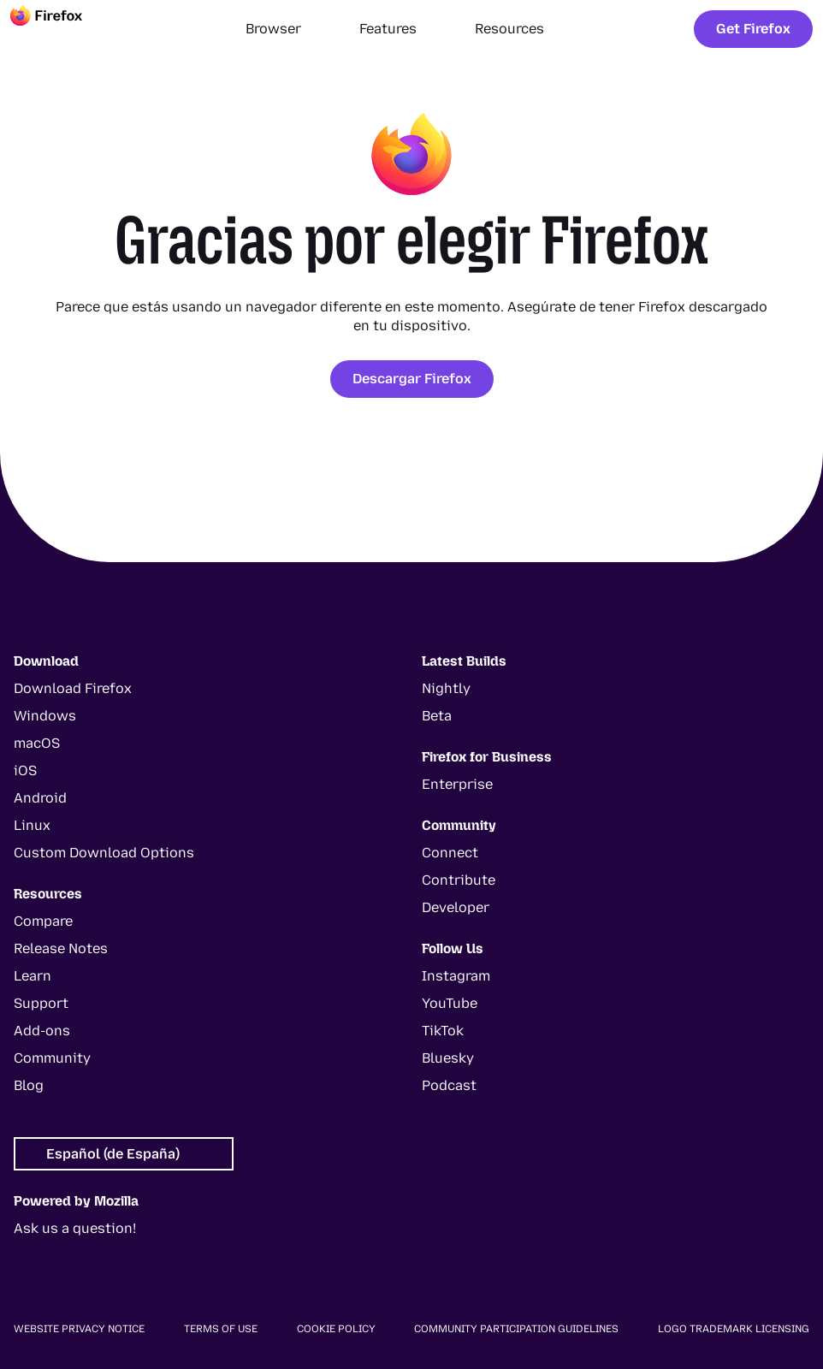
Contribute (458, 880)
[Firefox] (61, 29)
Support (41, 1003)
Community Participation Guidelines (516, 1329)
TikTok (443, 1030)
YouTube (449, 1003)
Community (52, 1058)
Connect (450, 853)
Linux (32, 825)
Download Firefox (73, 688)
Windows (45, 716)
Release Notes (61, 948)
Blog (29, 1085)
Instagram (456, 976)
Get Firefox (753, 29)
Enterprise (457, 784)
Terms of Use (221, 1329)
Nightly (446, 688)
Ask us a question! (75, 1228)
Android (40, 798)
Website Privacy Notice (79, 1329)
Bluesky (448, 1058)
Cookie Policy (336, 1329)
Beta (437, 716)
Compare (43, 921)
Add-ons (42, 1030)
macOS (37, 743)
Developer (455, 907)
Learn (32, 976)
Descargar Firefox (411, 378)
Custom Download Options (104, 853)
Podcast (449, 1085)
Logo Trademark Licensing (733, 1329)
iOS (25, 770)
